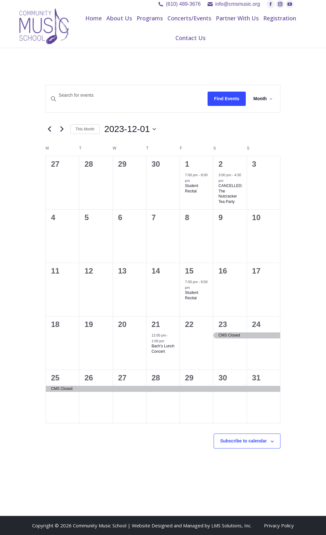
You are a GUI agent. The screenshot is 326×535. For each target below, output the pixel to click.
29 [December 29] (189, 377)
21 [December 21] (156, 324)
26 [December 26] (88, 377)
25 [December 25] (55, 377)
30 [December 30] (222, 377)
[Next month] (62, 129)
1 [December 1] (187, 164)
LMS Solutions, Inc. (231, 525)
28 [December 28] (156, 377)
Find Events (226, 98)
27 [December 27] (122, 377)
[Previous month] (49, 129)
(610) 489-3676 (183, 4)
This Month (84, 129)
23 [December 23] (222, 324)
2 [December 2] (220, 164)
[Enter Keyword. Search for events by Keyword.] (127, 95)
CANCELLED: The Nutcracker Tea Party (230, 194)
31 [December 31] (256, 377)
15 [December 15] (189, 271)
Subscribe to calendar (243, 440)
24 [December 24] (256, 324)
